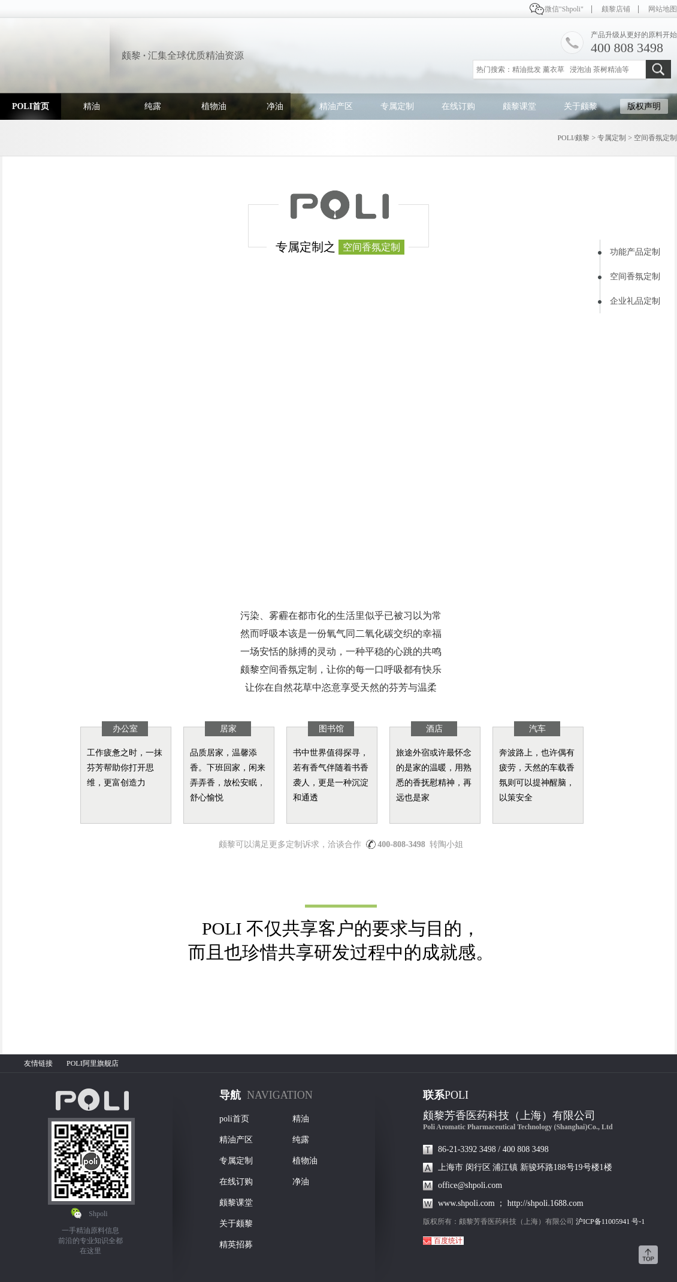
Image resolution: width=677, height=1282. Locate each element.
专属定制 (397, 106)
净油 (275, 106)
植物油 (213, 106)
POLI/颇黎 (573, 138)
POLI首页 (30, 106)
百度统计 (448, 1240)
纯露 (152, 106)
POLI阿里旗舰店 (93, 1063)
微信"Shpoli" (564, 9)
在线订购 (458, 106)
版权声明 (644, 106)
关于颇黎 (580, 106)
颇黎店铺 (616, 9)
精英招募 (236, 1244)
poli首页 (234, 1118)
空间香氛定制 (655, 138)
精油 (91, 106)
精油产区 (336, 106)
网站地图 (662, 9)
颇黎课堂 (519, 106)
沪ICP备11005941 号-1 (610, 1221)
